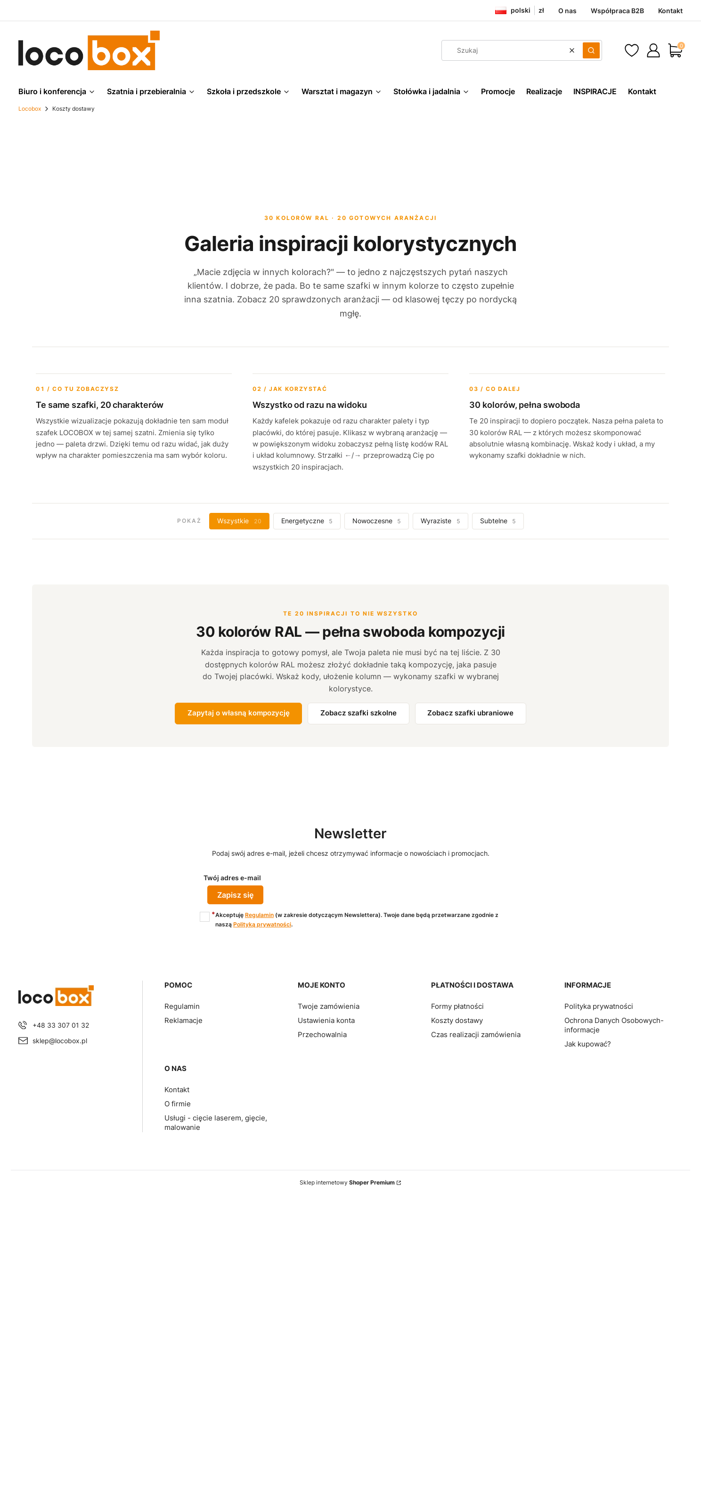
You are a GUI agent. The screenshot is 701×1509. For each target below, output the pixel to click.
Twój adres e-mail (232, 878)
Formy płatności (457, 1005)
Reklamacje (183, 1019)
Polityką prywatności (262, 923)
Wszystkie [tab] (239, 521)
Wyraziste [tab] (440, 521)
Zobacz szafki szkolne (358, 713)
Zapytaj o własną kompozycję (238, 713)
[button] (591, 50)
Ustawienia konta (326, 1019)
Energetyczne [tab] (307, 521)
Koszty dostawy (457, 1019)
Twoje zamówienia (328, 1005)
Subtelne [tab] (498, 521)
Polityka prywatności (598, 1005)
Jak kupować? (587, 1042)
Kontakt (176, 1088)
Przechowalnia (322, 1033)
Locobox (29, 108)
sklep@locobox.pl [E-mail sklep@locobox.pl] (60, 1040)
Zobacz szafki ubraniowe (470, 713)
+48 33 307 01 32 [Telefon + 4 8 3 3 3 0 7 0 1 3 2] (61, 1024)
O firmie (177, 1102)
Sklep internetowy (347, 1181)
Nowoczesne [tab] (376, 521)
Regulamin (259, 913)
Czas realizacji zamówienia (476, 1033)
